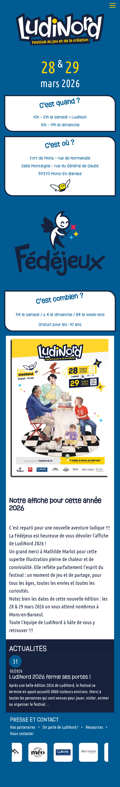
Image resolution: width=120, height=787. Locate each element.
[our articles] (60, 648)
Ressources (94, 727)
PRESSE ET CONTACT (34, 719)
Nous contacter (22, 733)
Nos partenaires (22, 727)
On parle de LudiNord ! (60, 727)
